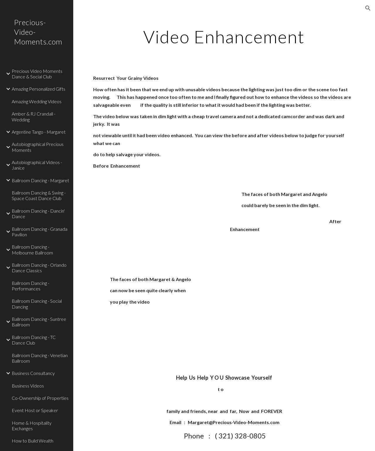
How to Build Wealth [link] (32, 440)
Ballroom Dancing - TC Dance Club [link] (34, 339)
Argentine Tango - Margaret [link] (39, 132)
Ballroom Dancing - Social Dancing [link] (37, 303)
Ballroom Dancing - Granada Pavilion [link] (39, 231)
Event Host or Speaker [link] (35, 410)
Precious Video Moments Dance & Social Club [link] (37, 73)
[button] (368, 8)
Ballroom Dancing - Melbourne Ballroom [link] (32, 249)
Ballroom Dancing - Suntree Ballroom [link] (39, 321)
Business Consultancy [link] (33, 373)
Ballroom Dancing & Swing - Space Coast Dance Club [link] (39, 195)
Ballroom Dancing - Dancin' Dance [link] (38, 213)
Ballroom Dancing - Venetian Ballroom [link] (40, 358)
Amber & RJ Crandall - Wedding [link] (33, 116)
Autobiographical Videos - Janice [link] (37, 165)
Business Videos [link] (28, 385)
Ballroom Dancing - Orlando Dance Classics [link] (39, 267)
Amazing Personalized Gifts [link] (38, 89)
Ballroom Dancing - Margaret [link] (40, 180)
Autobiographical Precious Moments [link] (38, 146)
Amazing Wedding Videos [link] (37, 101)
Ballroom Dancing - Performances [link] (30, 285)
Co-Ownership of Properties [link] (40, 398)
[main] (224, 37)
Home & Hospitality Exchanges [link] (32, 425)
